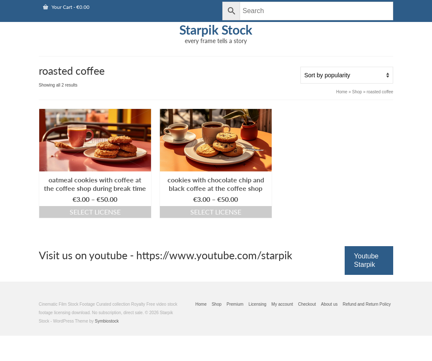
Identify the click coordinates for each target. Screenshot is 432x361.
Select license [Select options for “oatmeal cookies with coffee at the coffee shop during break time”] (95, 212)
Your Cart (66, 7)
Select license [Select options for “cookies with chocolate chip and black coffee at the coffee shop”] (215, 212)
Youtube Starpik (366, 260)
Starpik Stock (215, 29)
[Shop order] (346, 75)
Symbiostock (107, 321)
